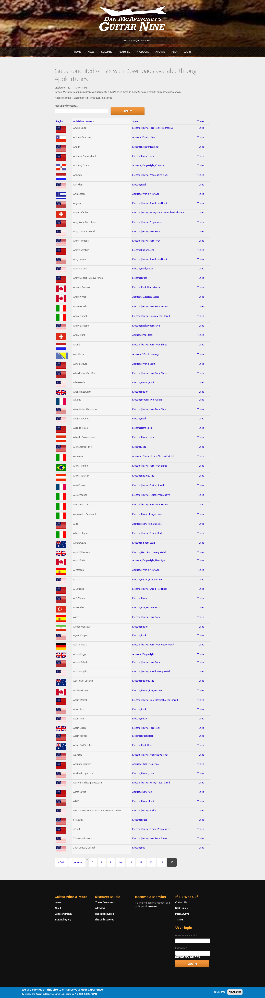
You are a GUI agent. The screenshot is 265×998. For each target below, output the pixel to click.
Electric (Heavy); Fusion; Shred (147, 476)
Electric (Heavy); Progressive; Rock (150, 165)
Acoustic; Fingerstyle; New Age (148, 551)
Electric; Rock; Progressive (146, 316)
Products (143, 51)
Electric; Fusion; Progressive (146, 504)
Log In (187, 51)
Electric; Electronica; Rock (145, 137)
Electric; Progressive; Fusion (146, 390)
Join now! (152, 896)
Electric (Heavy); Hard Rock (146, 222)
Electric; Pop (138, 838)
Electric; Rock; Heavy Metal (146, 277)
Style (134, 112)
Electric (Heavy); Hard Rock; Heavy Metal (153, 635)
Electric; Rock (139, 175)
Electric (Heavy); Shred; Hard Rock (149, 193)
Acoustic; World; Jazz (143, 354)
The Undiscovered (95, 910)
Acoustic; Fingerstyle (143, 644)
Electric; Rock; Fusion (143, 259)
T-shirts (189, 910)
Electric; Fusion (140, 382)
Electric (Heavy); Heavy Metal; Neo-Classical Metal (158, 203)
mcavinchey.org (44, 910)
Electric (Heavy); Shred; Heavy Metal (151, 662)
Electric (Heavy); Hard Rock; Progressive (152, 118)
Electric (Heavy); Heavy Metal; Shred (151, 306)
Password (191, 938)
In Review (91, 898)
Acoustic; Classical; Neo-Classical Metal (152, 446)
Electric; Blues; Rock (142, 726)
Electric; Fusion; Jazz (143, 146)
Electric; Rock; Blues (142, 735)
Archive (160, 51)
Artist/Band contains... (47, 96)
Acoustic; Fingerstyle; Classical (148, 156)
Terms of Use (150, 990)
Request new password (197, 947)
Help (174, 51)
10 (102, 853)
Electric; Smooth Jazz (143, 533)
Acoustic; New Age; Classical (147, 514)
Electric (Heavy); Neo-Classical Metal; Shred (154, 690)
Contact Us (190, 893)
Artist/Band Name (69, 112)
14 (143, 853)
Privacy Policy (173, 990)
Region (41, 112)
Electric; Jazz (139, 437)
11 (112, 853)
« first (43, 853)
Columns (106, 51)
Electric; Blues (139, 268)
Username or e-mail (196, 926)
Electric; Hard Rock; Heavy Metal (148, 543)
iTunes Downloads (95, 893)
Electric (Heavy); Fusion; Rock (147, 523)
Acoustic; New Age (142, 782)
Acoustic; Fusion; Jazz (143, 127)
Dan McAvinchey (45, 904)
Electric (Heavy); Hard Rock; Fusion (150, 297)
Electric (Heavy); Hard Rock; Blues (149, 829)
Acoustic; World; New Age (145, 184)
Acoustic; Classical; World (145, 287)
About (39, 898)
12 (122, 853)
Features (124, 51)
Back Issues (191, 898)
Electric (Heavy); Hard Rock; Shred (149, 335)
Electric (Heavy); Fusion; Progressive (151, 485)
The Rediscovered (95, 904)
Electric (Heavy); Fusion (144, 801)
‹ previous (58, 853)
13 (132, 853)
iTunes (215, 112)
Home (77, 51)
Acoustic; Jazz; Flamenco (145, 754)
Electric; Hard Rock (141, 418)
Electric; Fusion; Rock (143, 373)
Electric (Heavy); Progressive (147, 212)
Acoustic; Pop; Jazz (142, 325)
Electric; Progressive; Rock (146, 598)
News (91, 51)
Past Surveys (191, 904)
